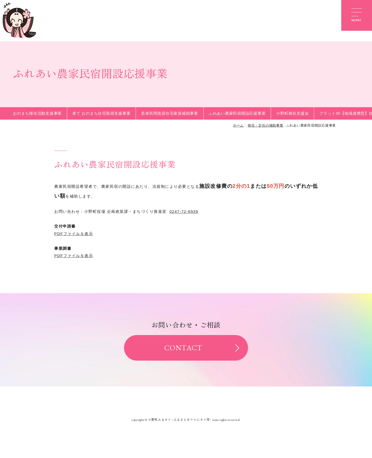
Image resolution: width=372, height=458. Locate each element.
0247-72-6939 (183, 211)
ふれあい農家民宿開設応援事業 (237, 113)
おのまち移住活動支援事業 (37, 113)
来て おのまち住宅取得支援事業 (101, 113)
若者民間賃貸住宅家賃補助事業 (169, 113)
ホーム (238, 125)
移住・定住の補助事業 (265, 125)
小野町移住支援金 (292, 113)
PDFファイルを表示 (73, 233)
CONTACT (183, 347)
